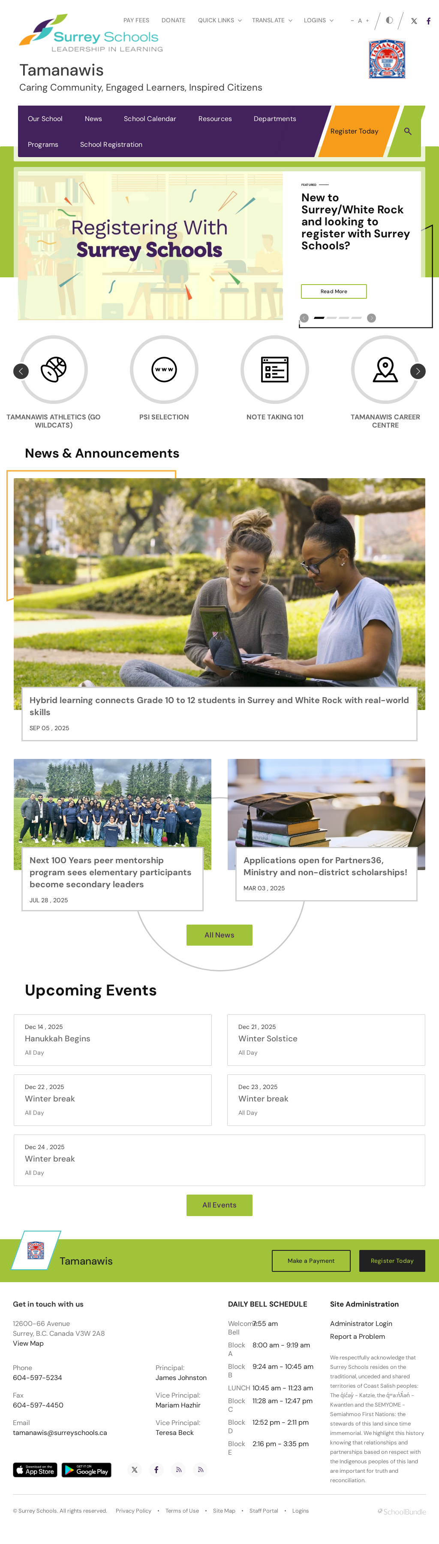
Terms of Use (182, 1511)
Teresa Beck (175, 1433)
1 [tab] (319, 318)
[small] (352, 20)
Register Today (355, 131)
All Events (219, 1205)
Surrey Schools (37, 1511)
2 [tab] (331, 318)
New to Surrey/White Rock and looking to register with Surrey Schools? (355, 221)
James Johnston (181, 1378)
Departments (275, 118)
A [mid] (360, 20)
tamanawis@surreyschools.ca (60, 1433)
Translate (272, 20)
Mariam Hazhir (178, 1405)
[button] (408, 131)
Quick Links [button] (220, 20)
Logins (300, 1511)
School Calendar (150, 118)
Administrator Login (361, 1324)
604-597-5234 (37, 1378)
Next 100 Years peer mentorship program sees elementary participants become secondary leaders (111, 872)
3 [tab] (344, 318)
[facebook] (428, 21)
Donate (174, 20)
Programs (43, 144)
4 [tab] (356, 318)
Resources (215, 118)
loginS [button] (319, 20)
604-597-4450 (38, 1405)
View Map (28, 1343)
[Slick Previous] (304, 317)
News (93, 118)
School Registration (111, 144)
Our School (45, 118)
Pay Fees (136, 20)
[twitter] (414, 21)
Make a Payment (311, 1261)
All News (219, 935)
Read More (324, 291)
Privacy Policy (133, 1511)
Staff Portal (264, 1511)
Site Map (224, 1511)
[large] (367, 20)
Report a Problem (357, 1336)
